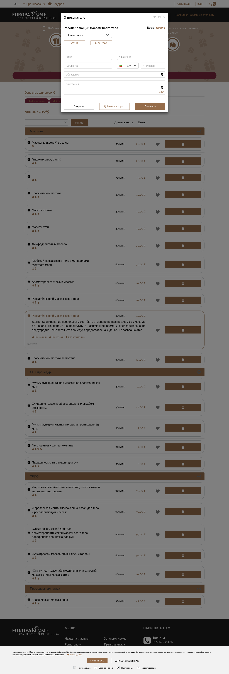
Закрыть (79, 106)
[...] (112, 74)
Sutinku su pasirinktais (127, 661)
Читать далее (74, 654)
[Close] (164, 17)
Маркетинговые (147, 668)
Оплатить (150, 106)
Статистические (104, 668)
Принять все (97, 660)
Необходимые (82, 668)
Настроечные (125, 668)
